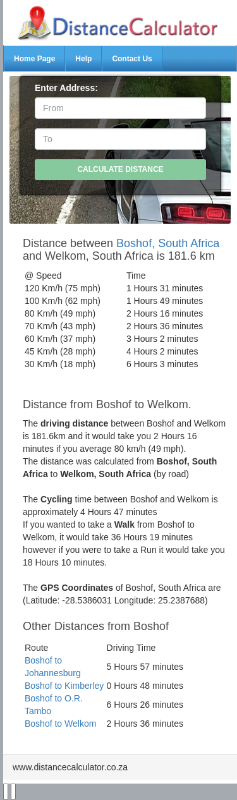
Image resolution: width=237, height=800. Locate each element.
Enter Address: (66, 88)
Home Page (34, 58)
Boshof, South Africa (167, 243)
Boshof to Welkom (60, 723)
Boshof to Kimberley (64, 686)
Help (83, 58)
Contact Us (132, 58)
